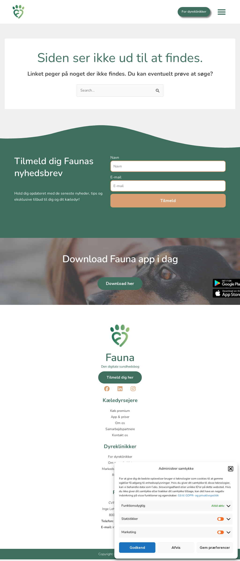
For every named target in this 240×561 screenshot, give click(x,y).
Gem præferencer (215, 547)
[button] (230, 468)
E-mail (115, 177)
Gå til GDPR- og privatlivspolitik (198, 495)
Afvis (176, 547)
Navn (114, 157)
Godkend (137, 547)
